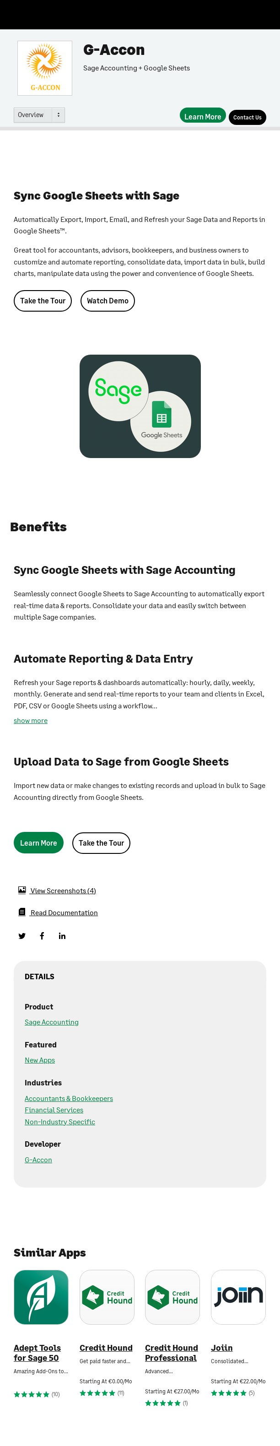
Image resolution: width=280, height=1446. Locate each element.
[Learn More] (203, 115)
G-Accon (38, 1159)
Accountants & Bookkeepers (69, 1098)
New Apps (40, 1059)
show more (31, 720)
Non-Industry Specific (60, 1121)
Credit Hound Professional (171, 1353)
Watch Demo (108, 300)
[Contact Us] (247, 117)
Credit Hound (106, 1348)
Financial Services (54, 1109)
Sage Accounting (52, 1021)
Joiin (222, 1348)
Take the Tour (42, 300)
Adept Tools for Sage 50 (37, 1353)
